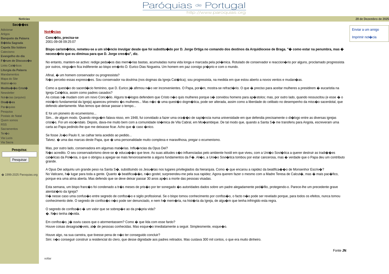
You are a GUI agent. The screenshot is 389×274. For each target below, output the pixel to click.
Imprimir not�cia (364, 37)
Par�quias (8, 107)
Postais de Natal (11, 115)
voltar (47, 258)
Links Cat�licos (11, 65)
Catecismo (7, 51)
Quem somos (9, 120)
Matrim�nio (8, 83)
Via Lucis (6, 138)
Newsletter (7, 92)
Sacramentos (9, 128)
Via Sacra (7, 142)
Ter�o (5, 133)
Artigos (5, 34)
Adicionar (7, 29)
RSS (4, 124)
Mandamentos (10, 74)
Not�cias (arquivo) (13, 97)
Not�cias (52, 32)
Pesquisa (7, 111)
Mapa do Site (9, 78)
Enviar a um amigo (365, 30)
